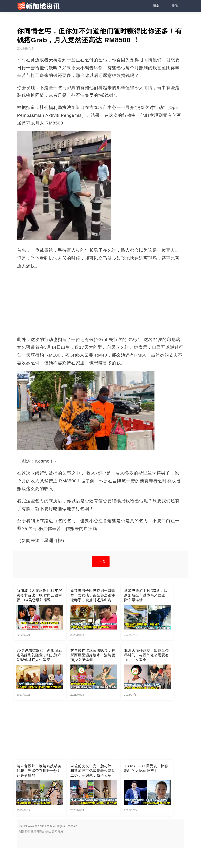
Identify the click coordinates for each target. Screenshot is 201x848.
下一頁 (101, 561)
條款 (48, 831)
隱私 (54, 831)
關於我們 (24, 831)
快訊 (175, 5)
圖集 (156, 5)
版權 (60, 831)
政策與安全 (38, 831)
